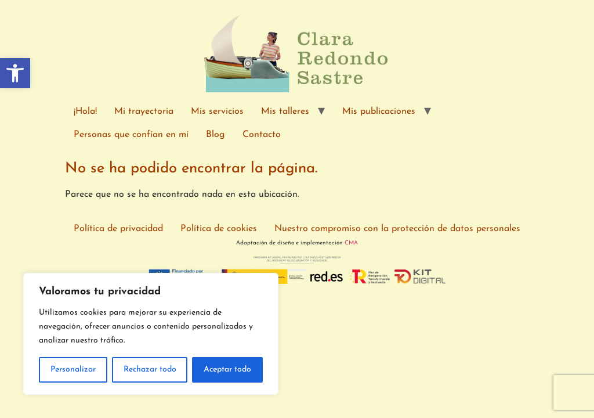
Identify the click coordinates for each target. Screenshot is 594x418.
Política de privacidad (118, 228)
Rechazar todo (150, 369)
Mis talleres (285, 111)
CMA (351, 243)
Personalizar (73, 369)
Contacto (261, 134)
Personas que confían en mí (131, 134)
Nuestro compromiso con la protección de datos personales (397, 228)
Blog (215, 134)
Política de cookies (218, 228)
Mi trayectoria (143, 111)
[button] (15, 73)
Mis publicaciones (378, 111)
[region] (150, 334)
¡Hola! (85, 111)
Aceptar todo (227, 369)
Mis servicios (217, 111)
